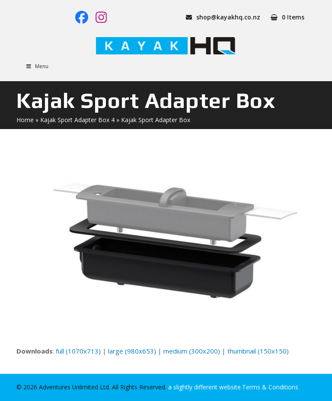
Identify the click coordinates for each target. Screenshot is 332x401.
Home (25, 120)
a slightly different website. (204, 387)
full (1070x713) (78, 351)
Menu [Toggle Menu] (36, 66)
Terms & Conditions (270, 387)
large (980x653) (132, 351)
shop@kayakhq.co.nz (228, 17)
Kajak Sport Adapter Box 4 (77, 120)
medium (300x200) (191, 351)
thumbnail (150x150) (258, 351)
